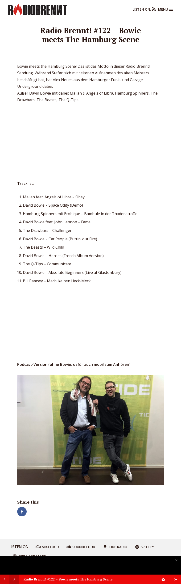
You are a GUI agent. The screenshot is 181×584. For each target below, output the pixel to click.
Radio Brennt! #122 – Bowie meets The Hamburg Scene (68, 579)
